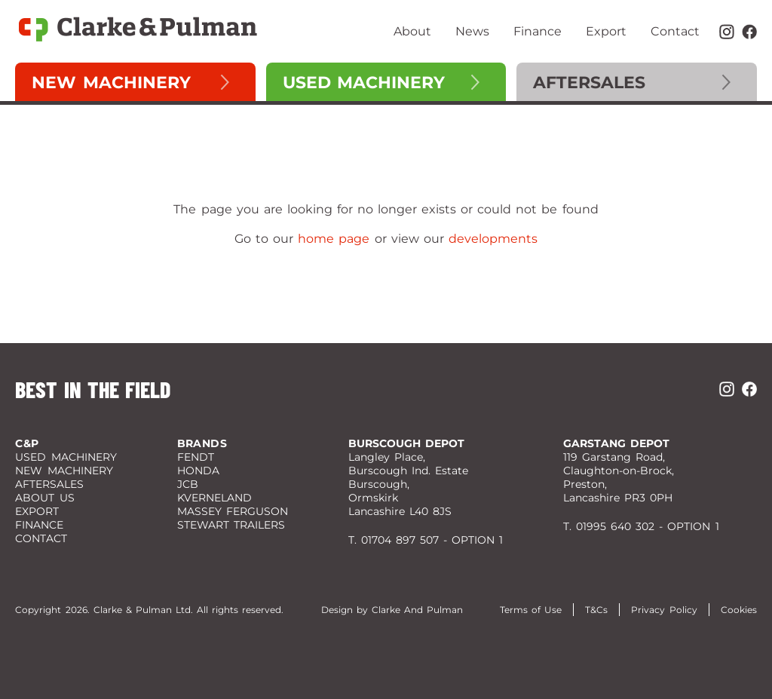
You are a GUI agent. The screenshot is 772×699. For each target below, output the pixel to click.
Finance (537, 31)
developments (493, 238)
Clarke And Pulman (417, 609)
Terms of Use (531, 609)
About (412, 31)
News (472, 31)
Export (606, 31)
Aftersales (589, 82)
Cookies (739, 609)
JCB (187, 484)
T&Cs (596, 609)
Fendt (195, 457)
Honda (198, 470)
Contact (675, 31)
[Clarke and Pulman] (139, 31)
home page (333, 238)
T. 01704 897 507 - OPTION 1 (425, 540)
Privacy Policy (664, 609)
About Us (44, 497)
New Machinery (111, 82)
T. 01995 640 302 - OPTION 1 (640, 526)
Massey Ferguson (232, 511)
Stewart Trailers (231, 525)
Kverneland (214, 497)
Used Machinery (364, 82)
